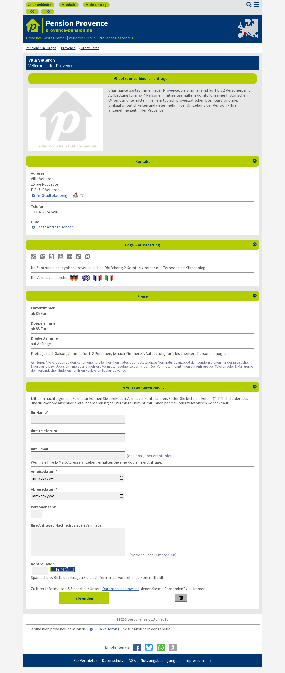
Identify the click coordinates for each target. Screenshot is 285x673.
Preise (197, 296)
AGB (132, 666)
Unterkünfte (39, 4)
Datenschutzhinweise (120, 594)
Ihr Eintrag (96, 4)
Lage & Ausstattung (191, 244)
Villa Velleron (105, 634)
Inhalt (68, 4)
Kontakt (196, 161)
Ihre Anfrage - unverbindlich (187, 387)
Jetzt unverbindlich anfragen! (145, 78)
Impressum (194, 666)
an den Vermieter (67, 525)
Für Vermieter (85, 666)
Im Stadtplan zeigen (58, 195)
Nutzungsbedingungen (160, 666)
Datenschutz (113, 666)
